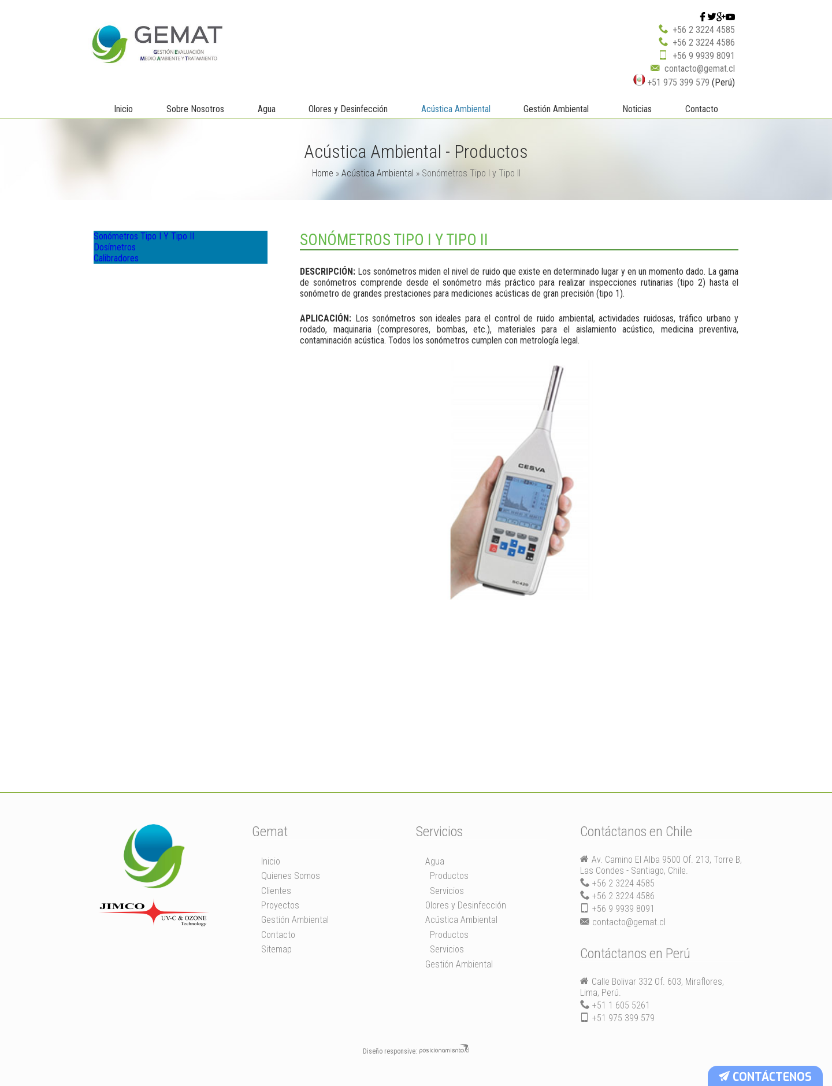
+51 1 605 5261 (621, 1004)
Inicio (123, 108)
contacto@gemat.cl (699, 67)
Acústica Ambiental (456, 108)
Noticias (637, 108)
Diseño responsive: (390, 1051)
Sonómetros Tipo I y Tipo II (153, 240)
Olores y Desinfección (348, 108)
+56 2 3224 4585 (704, 29)
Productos (449, 875)
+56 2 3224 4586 (704, 41)
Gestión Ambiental (556, 108)
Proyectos (280, 904)
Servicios (447, 890)
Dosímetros (124, 261)
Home (322, 172)
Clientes (276, 890)
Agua (267, 108)
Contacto (701, 108)
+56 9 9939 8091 (704, 55)
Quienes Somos (290, 875)
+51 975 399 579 (671, 81)
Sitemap (276, 948)
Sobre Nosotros (195, 108)
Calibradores (126, 281)
